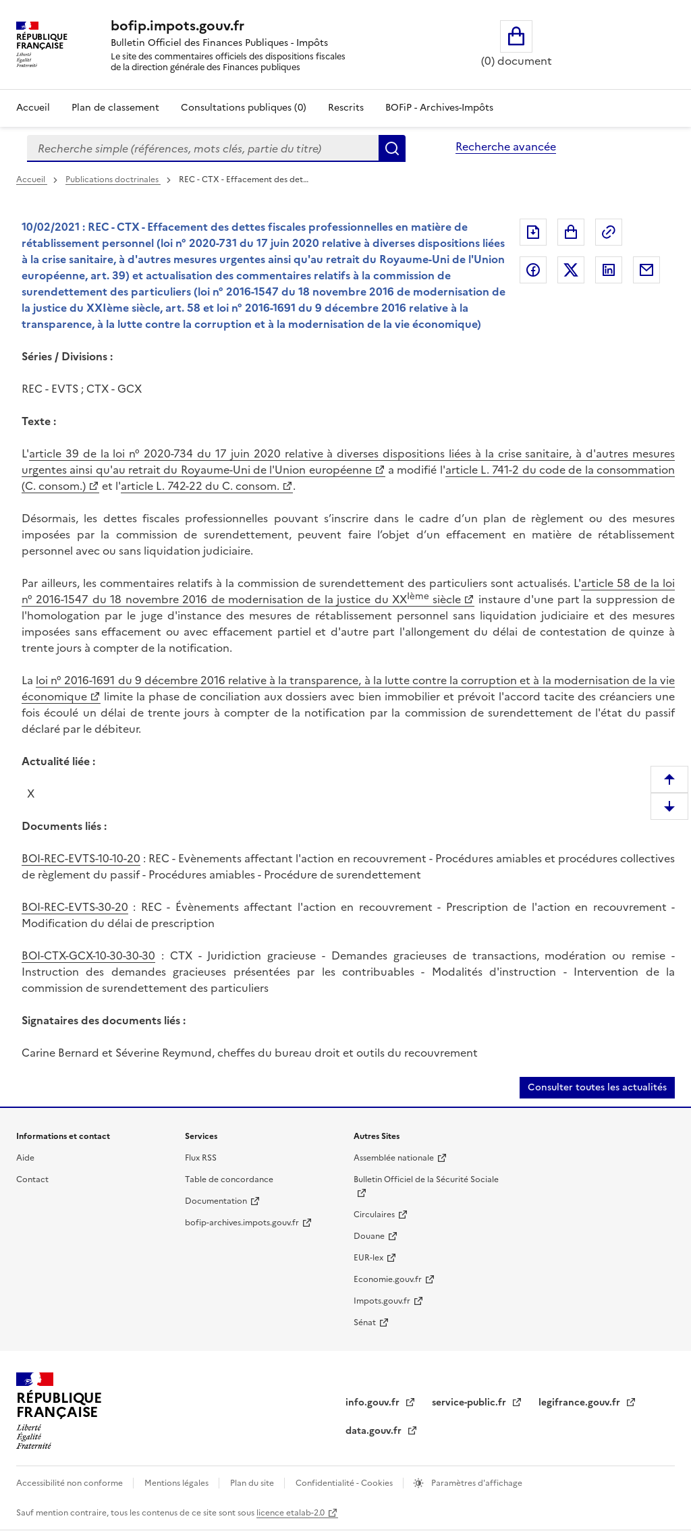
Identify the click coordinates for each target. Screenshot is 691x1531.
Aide (25, 1158)
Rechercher (392, 148)
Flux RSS (201, 1158)
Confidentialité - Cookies (345, 1483)
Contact (32, 1179)
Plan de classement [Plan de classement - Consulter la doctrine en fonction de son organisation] (115, 108)
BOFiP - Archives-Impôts (439, 108)
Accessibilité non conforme (70, 1483)
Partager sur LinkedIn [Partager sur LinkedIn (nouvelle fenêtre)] (608, 269)
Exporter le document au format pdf (533, 232)
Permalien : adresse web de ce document (608, 232)
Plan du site (253, 1483)
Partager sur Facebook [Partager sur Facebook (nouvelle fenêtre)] (533, 269)
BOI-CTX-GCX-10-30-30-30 (88, 955)
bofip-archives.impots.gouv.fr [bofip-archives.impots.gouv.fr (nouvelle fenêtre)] (242, 1223)
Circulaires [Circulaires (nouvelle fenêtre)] (374, 1214)
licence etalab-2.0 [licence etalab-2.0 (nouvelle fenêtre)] (290, 1513)
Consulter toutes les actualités (597, 1087)
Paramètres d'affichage (475, 1483)
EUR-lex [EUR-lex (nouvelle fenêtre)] (368, 1258)
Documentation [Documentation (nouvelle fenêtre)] (216, 1201)
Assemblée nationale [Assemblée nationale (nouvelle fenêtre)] (394, 1158)
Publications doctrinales (113, 179)
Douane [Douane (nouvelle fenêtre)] (369, 1236)
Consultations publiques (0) (243, 108)
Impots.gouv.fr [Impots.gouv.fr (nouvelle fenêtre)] (382, 1301)
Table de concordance (229, 1179)
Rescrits (346, 108)
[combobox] (203, 148)
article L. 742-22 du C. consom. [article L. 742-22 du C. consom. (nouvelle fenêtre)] (200, 486)
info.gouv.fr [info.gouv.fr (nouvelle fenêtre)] (374, 1402)
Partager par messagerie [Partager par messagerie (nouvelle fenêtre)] (646, 269)
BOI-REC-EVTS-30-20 (75, 907)
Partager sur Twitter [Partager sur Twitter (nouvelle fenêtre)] (570, 269)
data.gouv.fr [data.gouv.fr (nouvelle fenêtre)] (375, 1431)
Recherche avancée (505, 146)
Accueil (33, 108)
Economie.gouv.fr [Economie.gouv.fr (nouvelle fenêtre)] (388, 1279)
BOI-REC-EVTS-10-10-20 (81, 858)
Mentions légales (177, 1483)
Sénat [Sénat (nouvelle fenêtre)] (365, 1322)
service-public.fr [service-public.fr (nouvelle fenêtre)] (470, 1402)
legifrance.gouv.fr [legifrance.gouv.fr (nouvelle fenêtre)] (580, 1402)
